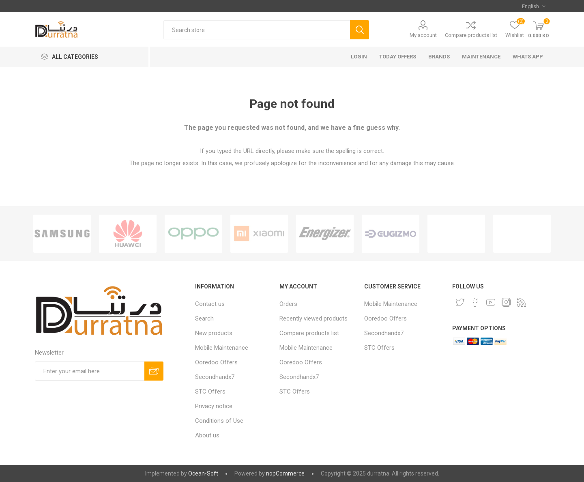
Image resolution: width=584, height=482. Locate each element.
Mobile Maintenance (221, 347)
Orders (288, 304)
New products (213, 333)
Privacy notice (213, 406)
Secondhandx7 (214, 377)
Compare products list (471, 35)
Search (204, 318)
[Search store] (256, 29)
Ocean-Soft (203, 473)
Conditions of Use (219, 420)
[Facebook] (475, 302)
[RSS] (521, 302)
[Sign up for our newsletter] (89, 371)
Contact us (210, 304)
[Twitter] (459, 302)
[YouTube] (490, 302)
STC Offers (210, 391)
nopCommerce (285, 473)
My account (423, 35)
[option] (62, 234)
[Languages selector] (533, 6)
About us (207, 435)
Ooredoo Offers (216, 362)
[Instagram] (506, 302)
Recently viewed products (313, 318)
